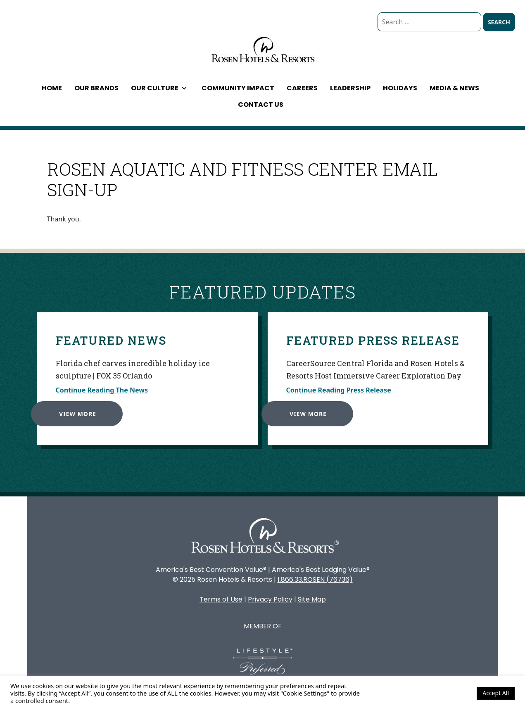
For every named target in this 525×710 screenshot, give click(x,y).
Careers (302, 88)
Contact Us (260, 104)
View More (76, 412)
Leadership (350, 88)
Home (52, 88)
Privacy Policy (270, 599)
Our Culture (159, 88)
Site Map (312, 599)
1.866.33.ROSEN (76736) (315, 579)
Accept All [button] (495, 693)
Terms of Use (221, 599)
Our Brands (96, 88)
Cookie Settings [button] (448, 693)
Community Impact (238, 88)
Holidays (400, 88)
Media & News (454, 88)
